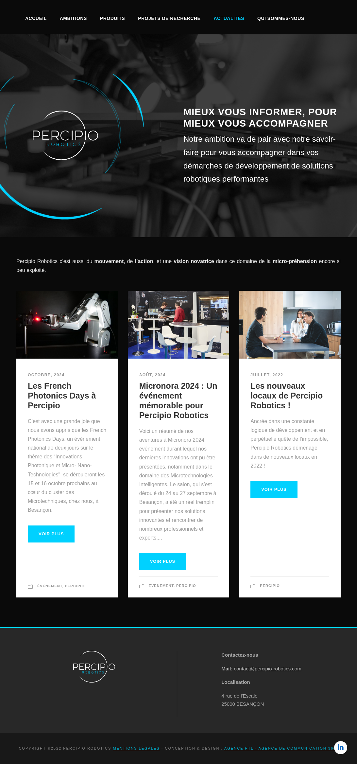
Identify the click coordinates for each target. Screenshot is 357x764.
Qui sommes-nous (280, 18)
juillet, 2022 (266, 375)
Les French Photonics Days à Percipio (62, 395)
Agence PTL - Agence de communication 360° (281, 748)
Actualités (228, 18)
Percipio (75, 586)
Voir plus (51, 533)
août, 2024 (152, 375)
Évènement (49, 586)
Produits (112, 18)
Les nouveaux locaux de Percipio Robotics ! (286, 395)
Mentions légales (136, 748)
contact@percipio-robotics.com (267, 668)
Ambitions (73, 18)
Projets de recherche (169, 18)
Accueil (36, 18)
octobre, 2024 (46, 375)
